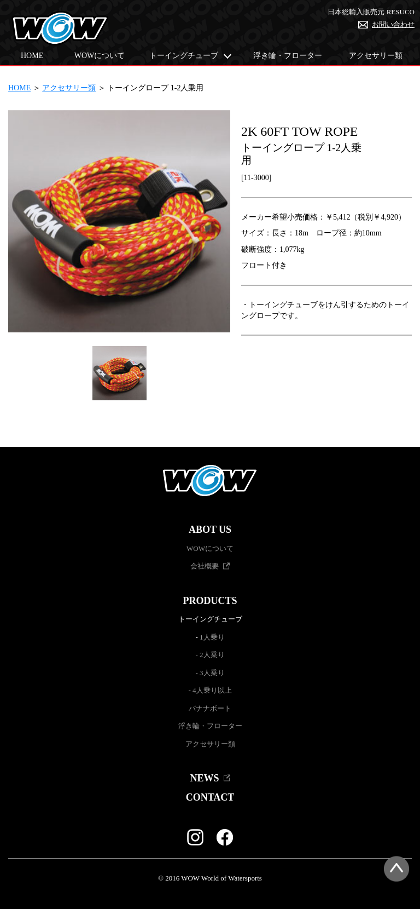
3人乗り (212, 673)
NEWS (204, 778)
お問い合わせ (393, 24)
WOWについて (99, 55)
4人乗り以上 (212, 690)
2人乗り (212, 655)
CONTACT (210, 797)
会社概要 (204, 566)
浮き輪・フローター (287, 55)
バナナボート (210, 708)
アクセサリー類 (375, 55)
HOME (32, 55)
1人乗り (212, 637)
